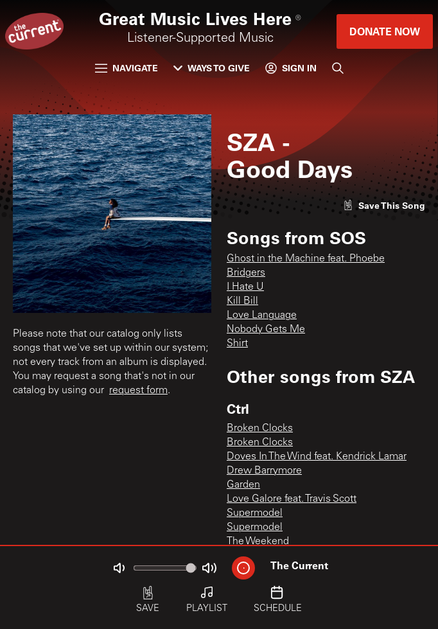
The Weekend (258, 541)
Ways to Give (211, 68)
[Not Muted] (119, 568)
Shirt (237, 344)
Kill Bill (242, 301)
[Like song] (384, 205)
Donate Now (384, 31)
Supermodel (255, 513)
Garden (243, 485)
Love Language (262, 315)
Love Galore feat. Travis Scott (291, 499)
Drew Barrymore (264, 471)
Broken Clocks (260, 428)
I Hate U (245, 287)
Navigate (126, 68)
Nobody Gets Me (266, 329)
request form (138, 390)
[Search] (338, 68)
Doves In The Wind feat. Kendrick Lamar (317, 457)
